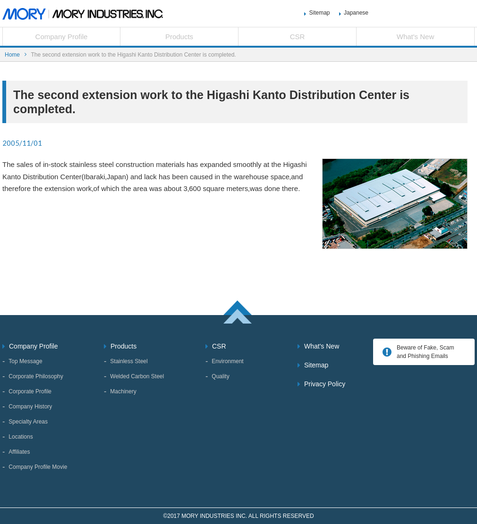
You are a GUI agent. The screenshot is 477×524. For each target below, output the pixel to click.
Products (179, 37)
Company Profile (61, 37)
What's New (415, 37)
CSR (297, 37)
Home (12, 54)
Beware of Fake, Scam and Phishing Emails (425, 351)
